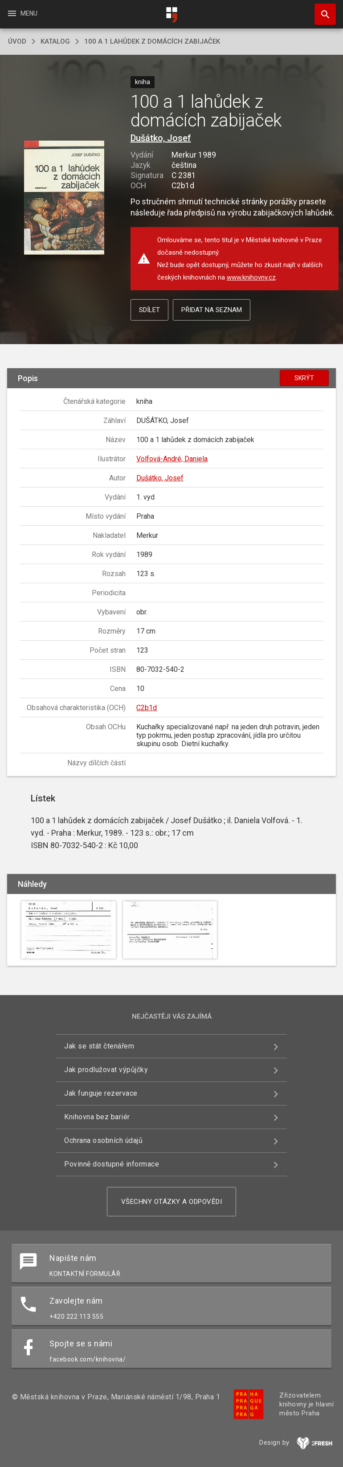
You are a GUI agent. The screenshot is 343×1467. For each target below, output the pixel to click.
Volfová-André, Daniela (172, 459)
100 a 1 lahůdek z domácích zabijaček (152, 41)
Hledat (321, 9)
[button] (64, 198)
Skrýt (304, 378)
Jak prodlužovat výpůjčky (106, 1069)
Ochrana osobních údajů (103, 1140)
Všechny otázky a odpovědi (171, 1202)
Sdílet (149, 310)
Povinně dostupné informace (111, 1164)
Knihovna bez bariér (97, 1117)
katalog (55, 41)
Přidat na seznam (211, 310)
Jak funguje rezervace (101, 1093)
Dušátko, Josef (161, 138)
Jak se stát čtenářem (99, 1046)
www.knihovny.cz (251, 277)
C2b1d (146, 707)
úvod (17, 41)
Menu (22, 13)
